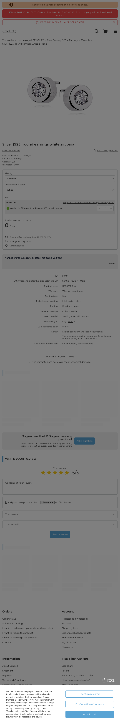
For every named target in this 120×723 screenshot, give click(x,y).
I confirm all (89, 714)
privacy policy (25, 700)
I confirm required (90, 694)
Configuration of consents (89, 704)
